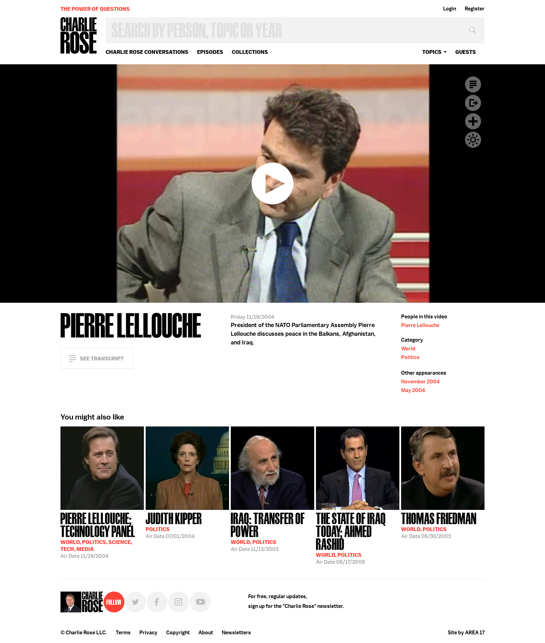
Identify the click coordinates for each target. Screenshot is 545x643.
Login (449, 8)
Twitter (135, 602)
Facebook (157, 602)
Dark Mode (473, 140)
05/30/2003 (439, 525)
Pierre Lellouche (420, 325)
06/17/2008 (357, 537)
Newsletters (236, 632)
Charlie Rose (78, 36)
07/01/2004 (174, 525)
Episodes (210, 52)
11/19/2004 (102, 535)
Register (475, 8)
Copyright (178, 632)
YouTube (200, 602)
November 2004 (420, 381)
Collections (250, 52)
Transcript (473, 84)
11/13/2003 (272, 531)
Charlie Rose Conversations (147, 52)
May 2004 (413, 390)
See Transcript (102, 358)
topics (431, 52)
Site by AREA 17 (466, 632)
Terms (123, 632)
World (408, 348)
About (205, 632)
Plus (473, 121)
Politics (410, 357)
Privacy (148, 632)
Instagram (178, 602)
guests (465, 52)
